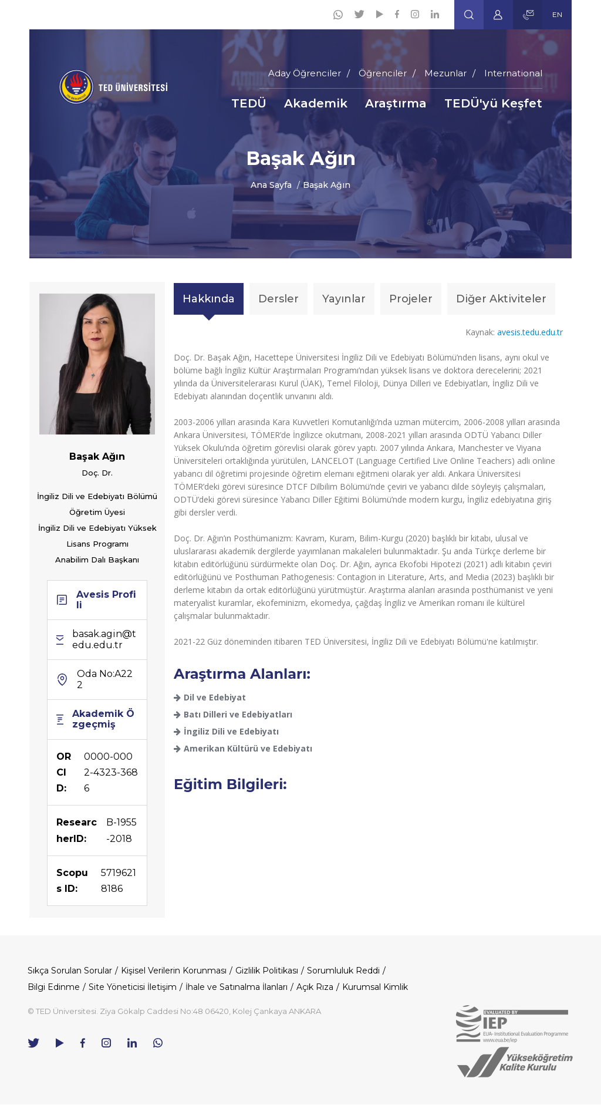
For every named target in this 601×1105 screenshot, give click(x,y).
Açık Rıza (314, 987)
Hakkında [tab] (209, 298)
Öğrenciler (383, 73)
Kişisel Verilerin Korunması (174, 970)
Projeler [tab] (411, 298)
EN (557, 14)
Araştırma (396, 103)
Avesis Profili (106, 600)
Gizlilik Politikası (266, 970)
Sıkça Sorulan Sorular (70, 970)
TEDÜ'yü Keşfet (493, 103)
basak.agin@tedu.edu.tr (104, 639)
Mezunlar (445, 73)
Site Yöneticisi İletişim (133, 987)
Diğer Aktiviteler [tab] (501, 298)
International (513, 73)
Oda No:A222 (105, 679)
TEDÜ (248, 103)
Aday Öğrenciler (304, 73)
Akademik (315, 103)
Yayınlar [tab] (344, 298)
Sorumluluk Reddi (343, 970)
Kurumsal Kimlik (375, 987)
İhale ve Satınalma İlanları (236, 987)
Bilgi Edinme (54, 987)
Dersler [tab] (278, 298)
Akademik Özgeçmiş (103, 719)
